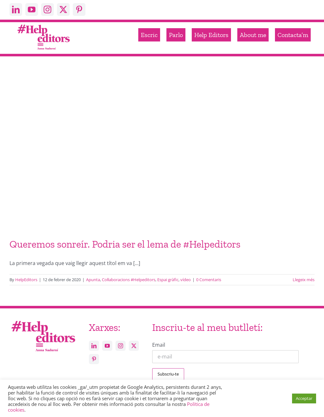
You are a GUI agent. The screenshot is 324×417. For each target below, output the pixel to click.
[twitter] (63, 9)
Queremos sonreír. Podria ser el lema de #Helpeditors (124, 244)
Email (158, 344)
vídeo (185, 279)
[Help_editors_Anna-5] (43, 320)
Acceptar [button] (304, 398)
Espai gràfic (167, 279)
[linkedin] (15, 9)
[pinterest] (79, 9)
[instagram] (47, 9)
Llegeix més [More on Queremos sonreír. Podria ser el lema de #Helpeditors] (304, 279)
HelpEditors (26, 279)
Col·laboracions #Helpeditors (128, 279)
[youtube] (31, 9)
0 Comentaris (208, 279)
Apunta (93, 279)
